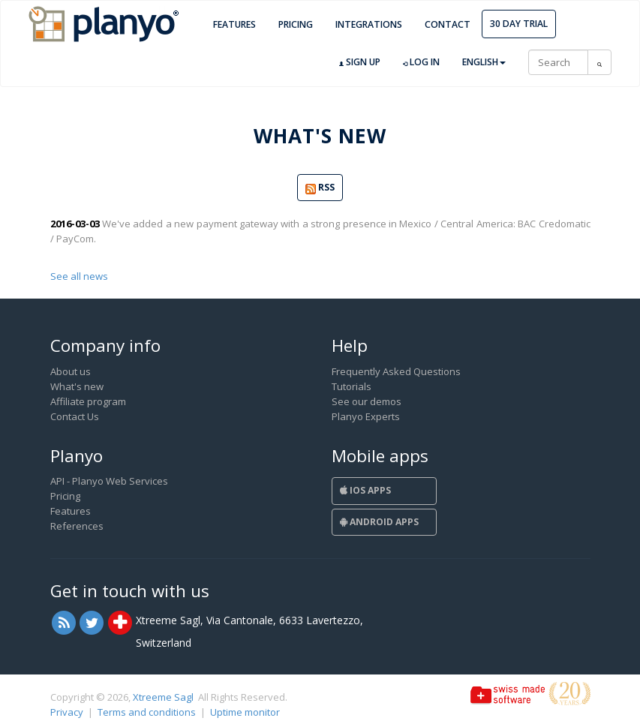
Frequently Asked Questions (396, 371)
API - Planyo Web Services (109, 481)
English (484, 62)
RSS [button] (320, 188)
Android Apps (379, 521)
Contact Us (74, 416)
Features (234, 24)
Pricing (295, 24)
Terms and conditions (147, 712)
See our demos (366, 401)
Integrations (368, 24)
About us (70, 371)
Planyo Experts (366, 416)
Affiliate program (88, 401)
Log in (421, 62)
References (77, 526)
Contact (447, 24)
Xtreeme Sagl (163, 697)
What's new (77, 386)
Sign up (359, 62)
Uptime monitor (245, 712)
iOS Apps (365, 490)
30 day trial (519, 23)
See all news (79, 276)
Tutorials (351, 386)
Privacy (66, 712)
